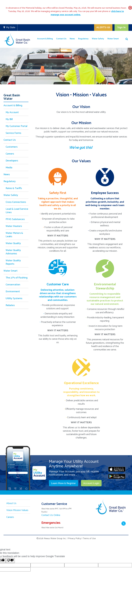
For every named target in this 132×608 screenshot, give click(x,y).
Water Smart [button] (113, 38)
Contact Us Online (50, 515)
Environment (13, 291)
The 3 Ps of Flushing (16, 278)
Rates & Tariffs (14, 188)
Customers (11, 147)
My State (10, 27)
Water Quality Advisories (13, 252)
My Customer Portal (16, 126)
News (7, 174)
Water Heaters (14, 226)
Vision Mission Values (17, 510)
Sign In (121, 27)
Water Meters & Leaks (14, 235)
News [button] (72, 38)
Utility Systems (14, 298)
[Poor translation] (10, 560)
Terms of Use (89, 538)
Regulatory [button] (83, 38)
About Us (11, 503)
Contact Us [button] (61, 38)
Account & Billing (13, 105)
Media (9, 167)
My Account (12, 112)
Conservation (13, 285)
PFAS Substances (15, 219)
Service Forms (13, 133)
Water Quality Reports (13, 262)
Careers (10, 154)
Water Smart (10, 271)
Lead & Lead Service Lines (17, 210)
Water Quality (13, 243)
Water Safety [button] (98, 38)
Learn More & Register (63, 483)
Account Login (91, 483)
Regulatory (10, 181)
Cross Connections (16, 202)
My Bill (9, 119)
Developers (12, 161)
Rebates (10, 305)
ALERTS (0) (103, 27)
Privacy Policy (74, 538)
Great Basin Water (12, 98)
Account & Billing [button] (45, 38)
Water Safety (11, 195)
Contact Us (10, 140)
